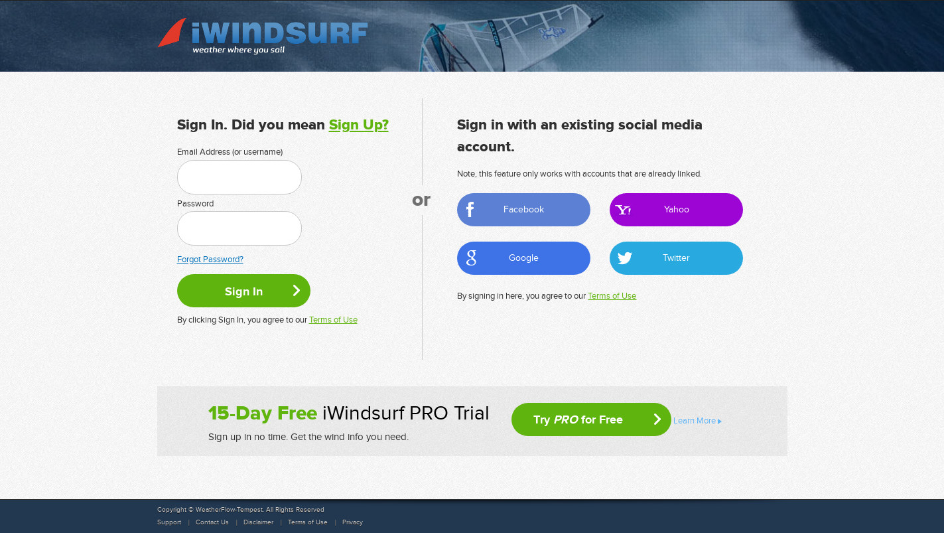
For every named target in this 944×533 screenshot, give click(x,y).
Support (169, 522)
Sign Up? (359, 125)
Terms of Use (333, 320)
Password (195, 203)
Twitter (676, 258)
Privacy (352, 522)
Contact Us (212, 522)
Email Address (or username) (230, 152)
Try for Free (578, 419)
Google (524, 258)
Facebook (524, 209)
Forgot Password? (210, 259)
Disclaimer (258, 522)
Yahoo (676, 209)
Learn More (694, 421)
